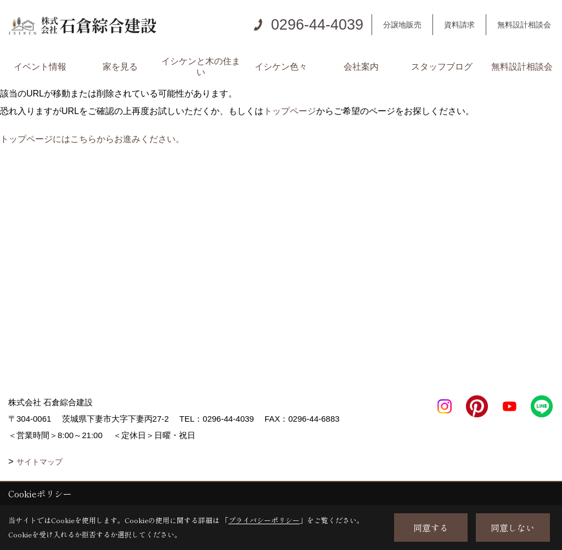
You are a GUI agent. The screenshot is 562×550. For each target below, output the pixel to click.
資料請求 (459, 24)
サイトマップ (39, 461)
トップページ (289, 111)
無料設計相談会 (524, 24)
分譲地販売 (402, 24)
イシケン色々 (281, 66)
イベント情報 (40, 66)
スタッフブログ (442, 66)
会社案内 (361, 66)
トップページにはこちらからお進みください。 (92, 139)
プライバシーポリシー (264, 520)
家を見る (120, 66)
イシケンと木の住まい (200, 66)
